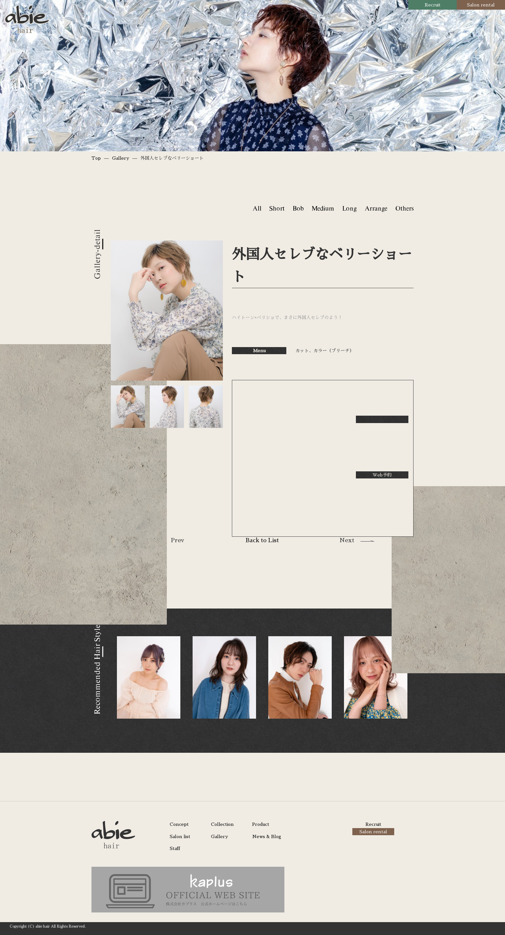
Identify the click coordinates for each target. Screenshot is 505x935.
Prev (177, 540)
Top (96, 158)
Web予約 (382, 475)
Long (349, 208)
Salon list (180, 836)
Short (276, 208)
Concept (179, 824)
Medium (322, 208)
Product (260, 824)
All (256, 208)
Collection (222, 824)
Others (404, 208)
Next (346, 540)
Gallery (120, 158)
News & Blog (266, 836)
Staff (175, 848)
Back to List (262, 540)
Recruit (433, 5)
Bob (297, 208)
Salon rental (481, 5)
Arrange (376, 208)
